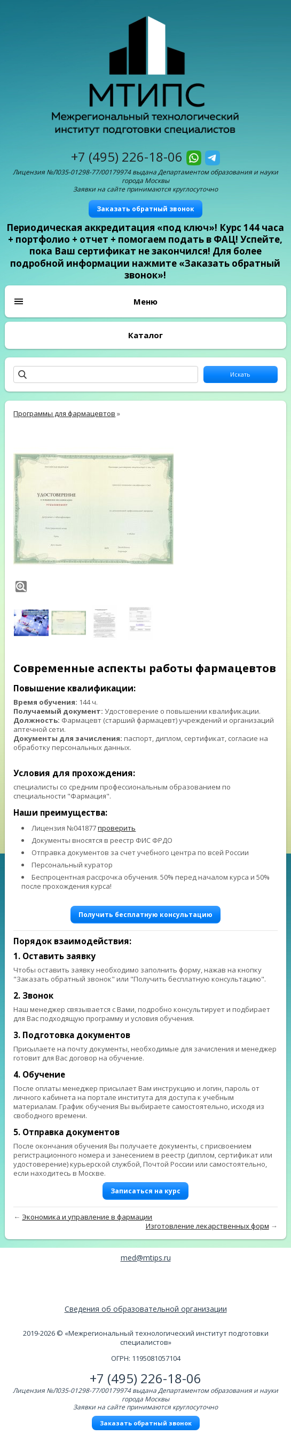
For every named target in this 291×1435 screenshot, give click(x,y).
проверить (117, 828)
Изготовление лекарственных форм (207, 1226)
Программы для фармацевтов (64, 413)
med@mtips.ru (146, 1258)
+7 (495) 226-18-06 (127, 156)
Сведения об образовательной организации (146, 1309)
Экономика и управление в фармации (87, 1217)
